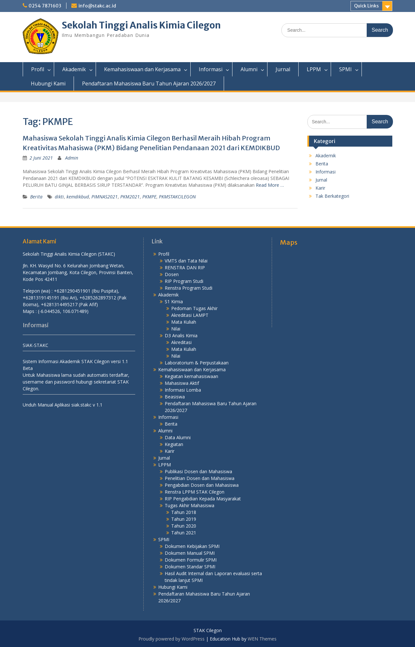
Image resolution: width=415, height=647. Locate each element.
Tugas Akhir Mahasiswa (189, 505)
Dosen (172, 274)
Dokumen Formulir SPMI (191, 560)
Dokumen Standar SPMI (190, 566)
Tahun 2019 (183, 519)
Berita (36, 197)
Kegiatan (174, 444)
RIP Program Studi (184, 281)
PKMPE (149, 197)
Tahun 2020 (183, 526)
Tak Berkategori (332, 196)
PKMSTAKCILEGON (177, 197)
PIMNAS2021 (104, 197)
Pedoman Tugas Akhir (194, 308)
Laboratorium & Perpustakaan (197, 363)
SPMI (345, 69)
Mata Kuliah (183, 322)
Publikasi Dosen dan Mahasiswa (198, 471)
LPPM (314, 69)
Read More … (270, 185)
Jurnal (283, 69)
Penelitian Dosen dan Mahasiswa (199, 478)
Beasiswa (175, 397)
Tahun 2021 (183, 533)
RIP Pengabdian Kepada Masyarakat (203, 499)
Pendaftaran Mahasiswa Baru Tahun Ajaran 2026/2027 (149, 83)
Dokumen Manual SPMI (190, 553)
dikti (59, 197)
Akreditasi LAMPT (189, 315)
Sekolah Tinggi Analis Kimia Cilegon (141, 25)
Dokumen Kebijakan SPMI (192, 546)
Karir (320, 188)
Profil (37, 69)
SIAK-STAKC (35, 345)
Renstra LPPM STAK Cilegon (194, 492)
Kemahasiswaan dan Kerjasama (142, 69)
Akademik (74, 69)
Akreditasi (181, 342)
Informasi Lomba (183, 390)
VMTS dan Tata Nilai (186, 261)
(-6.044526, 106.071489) (63, 311)
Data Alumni (178, 437)
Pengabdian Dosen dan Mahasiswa (202, 485)
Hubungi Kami (48, 83)
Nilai (175, 329)
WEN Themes (262, 639)
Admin (71, 158)
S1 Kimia (174, 301)
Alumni (249, 69)
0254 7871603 (45, 6)
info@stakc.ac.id (97, 6)
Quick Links (366, 6)
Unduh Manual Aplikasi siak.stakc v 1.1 (62, 405)
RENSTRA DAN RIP (185, 267)
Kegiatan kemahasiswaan (191, 376)
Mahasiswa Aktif (182, 383)
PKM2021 (130, 197)
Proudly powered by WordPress (171, 639)
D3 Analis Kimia (181, 335)
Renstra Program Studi (188, 288)
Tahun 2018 (183, 512)
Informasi (210, 69)
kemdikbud (77, 197)
